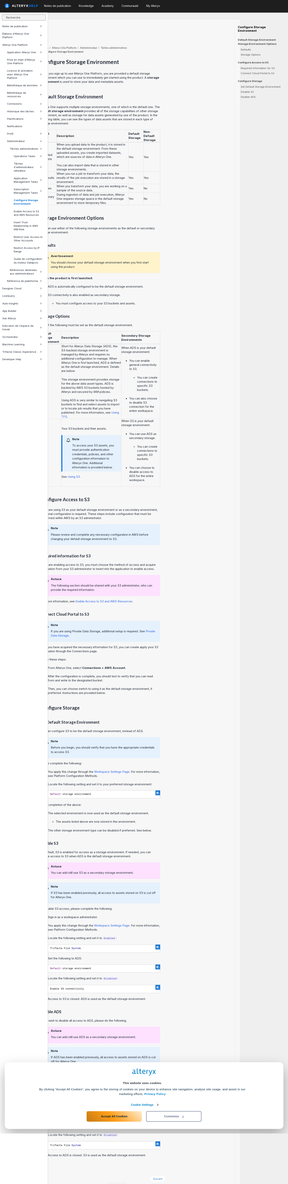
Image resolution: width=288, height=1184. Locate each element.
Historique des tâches (24, 111)
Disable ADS (248, 96)
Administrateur (24, 141)
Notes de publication (22, 26)
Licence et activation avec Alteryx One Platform (24, 74)
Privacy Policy (155, 1144)
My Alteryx (153, 5)
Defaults (246, 49)
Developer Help (22, 359)
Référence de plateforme (24, 281)
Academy (108, 5)
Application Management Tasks (28, 180)
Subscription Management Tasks (28, 191)
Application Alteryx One (24, 52)
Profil (24, 133)
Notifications (14, 126)
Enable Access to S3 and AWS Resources (26, 213)
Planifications (24, 118)
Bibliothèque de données (24, 85)
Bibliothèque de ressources (24, 94)
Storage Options (251, 54)
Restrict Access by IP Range (27, 249)
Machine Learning (22, 344)
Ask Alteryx (22, 318)
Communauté (130, 5)
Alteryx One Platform (22, 44)
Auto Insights (22, 303)
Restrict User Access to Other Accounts (28, 238)
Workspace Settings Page (159, 761)
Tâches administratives (26, 148)
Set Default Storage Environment (261, 86)
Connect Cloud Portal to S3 (257, 73)
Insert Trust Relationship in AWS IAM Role (26, 226)
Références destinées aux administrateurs (26, 271)
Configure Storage (250, 81)
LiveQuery (22, 295)
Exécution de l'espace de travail (22, 327)
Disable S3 (247, 91)
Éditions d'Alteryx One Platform (22, 35)
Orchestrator (22, 336)
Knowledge (86, 5)
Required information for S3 (258, 68)
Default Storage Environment (257, 39)
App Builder (22, 310)
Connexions (24, 103)
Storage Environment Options (257, 43)
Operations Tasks (28, 156)
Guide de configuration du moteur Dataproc (28, 260)
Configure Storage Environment (26, 202)
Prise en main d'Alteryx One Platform (24, 61)
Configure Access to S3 (253, 62)
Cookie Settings (142, 1155)
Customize (174, 1166)
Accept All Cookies (114, 1166)
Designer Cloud (22, 288)
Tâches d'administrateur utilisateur (28, 167)
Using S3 (122, 466)
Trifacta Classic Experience (22, 351)
